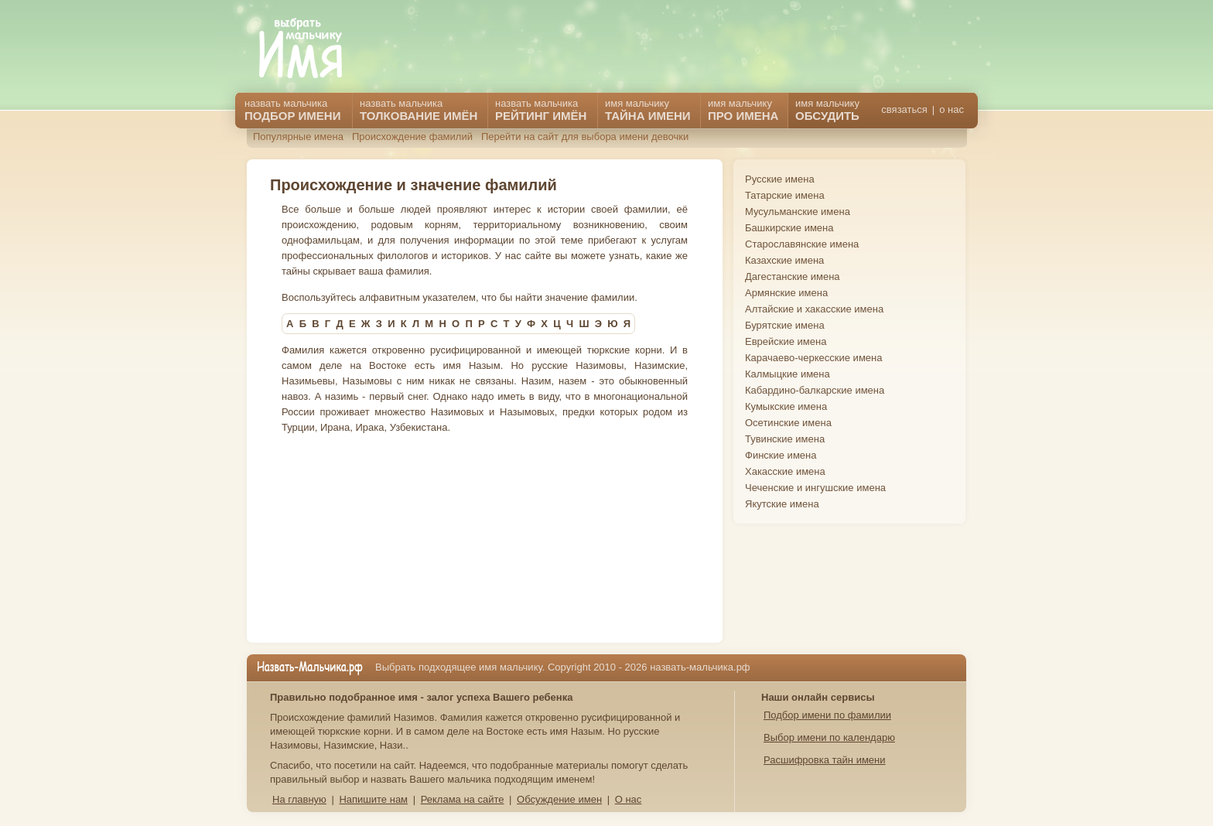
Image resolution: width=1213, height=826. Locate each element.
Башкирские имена (789, 228)
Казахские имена (784, 260)
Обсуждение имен (559, 799)
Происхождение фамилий (412, 136)
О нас (628, 799)
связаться (904, 109)
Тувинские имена (785, 439)
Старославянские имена (802, 244)
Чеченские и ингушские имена (815, 487)
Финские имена (780, 455)
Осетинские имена (788, 422)
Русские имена (780, 179)
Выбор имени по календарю (829, 737)
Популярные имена (298, 136)
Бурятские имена (785, 325)
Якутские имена (782, 504)
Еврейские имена (785, 341)
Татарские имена (785, 195)
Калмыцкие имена (787, 374)
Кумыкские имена (786, 406)
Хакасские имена (785, 471)
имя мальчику (827, 109)
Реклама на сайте (462, 799)
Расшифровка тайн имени (825, 760)
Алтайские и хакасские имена (814, 309)
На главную (299, 799)
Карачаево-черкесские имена (813, 358)
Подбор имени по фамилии (827, 715)
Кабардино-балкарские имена (814, 390)
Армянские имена (786, 293)
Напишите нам (373, 799)
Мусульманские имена (797, 211)
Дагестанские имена (792, 276)
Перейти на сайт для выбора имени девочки (585, 136)
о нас (951, 109)
